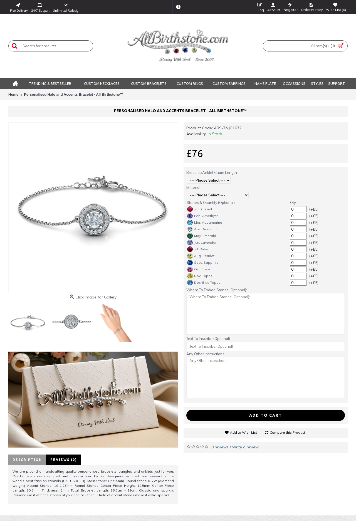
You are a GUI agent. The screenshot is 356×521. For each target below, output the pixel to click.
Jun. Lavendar (201, 242)
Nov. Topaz (199, 276)
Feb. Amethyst (202, 216)
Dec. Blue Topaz (204, 282)
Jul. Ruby (197, 249)
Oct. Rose (198, 269)
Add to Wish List (243, 432)
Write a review (245, 447)
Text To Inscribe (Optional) (208, 338)
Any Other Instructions (205, 354)
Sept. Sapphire (203, 262)
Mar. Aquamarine (204, 222)
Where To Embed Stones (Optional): (216, 290)
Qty (293, 202)
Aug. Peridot (200, 256)
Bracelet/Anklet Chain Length (211, 172)
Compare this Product (287, 432)
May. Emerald (201, 236)
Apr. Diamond (202, 229)
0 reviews (220, 447)
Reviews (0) (63, 459)
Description (27, 459)
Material (193, 187)
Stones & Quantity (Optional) (211, 202)
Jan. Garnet (199, 209)
